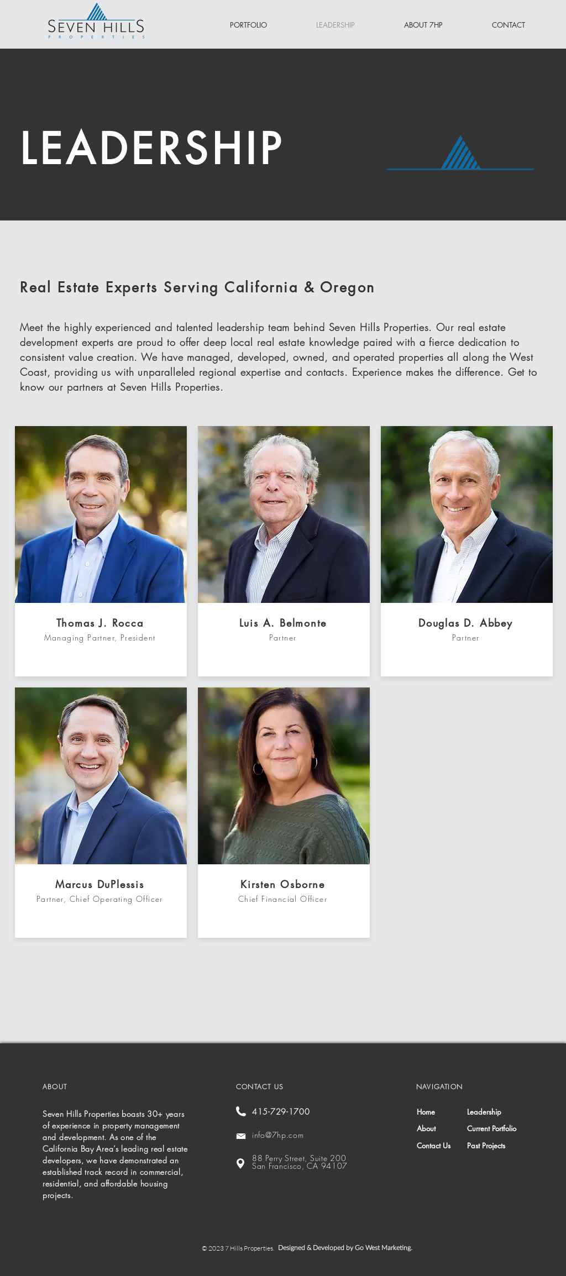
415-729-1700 (281, 1111)
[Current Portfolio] (493, 1129)
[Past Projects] (493, 1146)
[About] (443, 1129)
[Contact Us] (441, 1146)
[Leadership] (492, 1112)
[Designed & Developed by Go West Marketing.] (346, 1248)
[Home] (443, 1112)
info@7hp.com (277, 1135)
